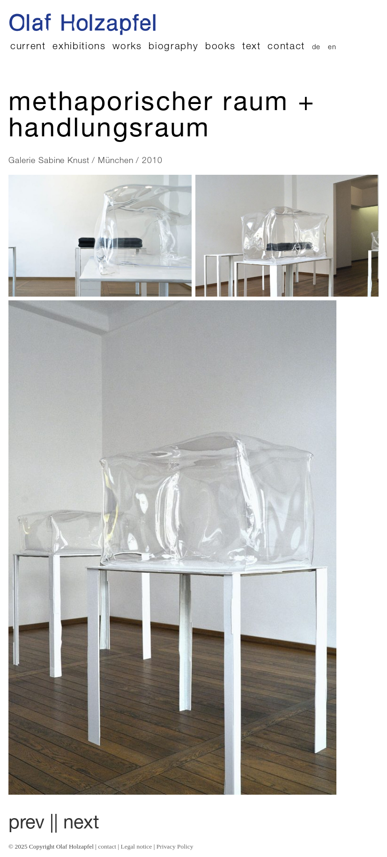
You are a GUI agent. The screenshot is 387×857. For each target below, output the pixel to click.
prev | (31, 824)
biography (173, 47)
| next (76, 824)
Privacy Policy (175, 846)
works (126, 47)
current (28, 47)
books (220, 47)
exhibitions (78, 47)
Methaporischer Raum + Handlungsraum (162, 117)
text (251, 47)
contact (286, 47)
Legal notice (136, 846)
